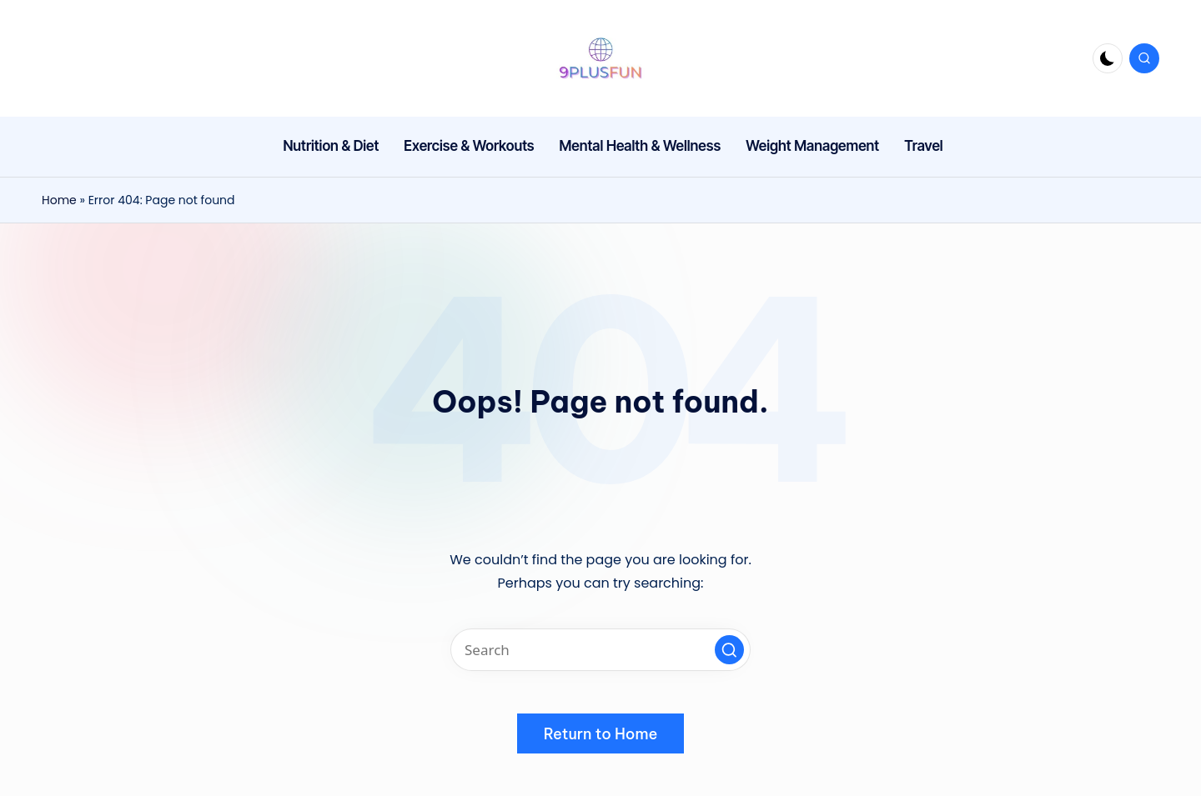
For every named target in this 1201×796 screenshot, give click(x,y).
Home (59, 200)
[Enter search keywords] (600, 649)
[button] (729, 649)
